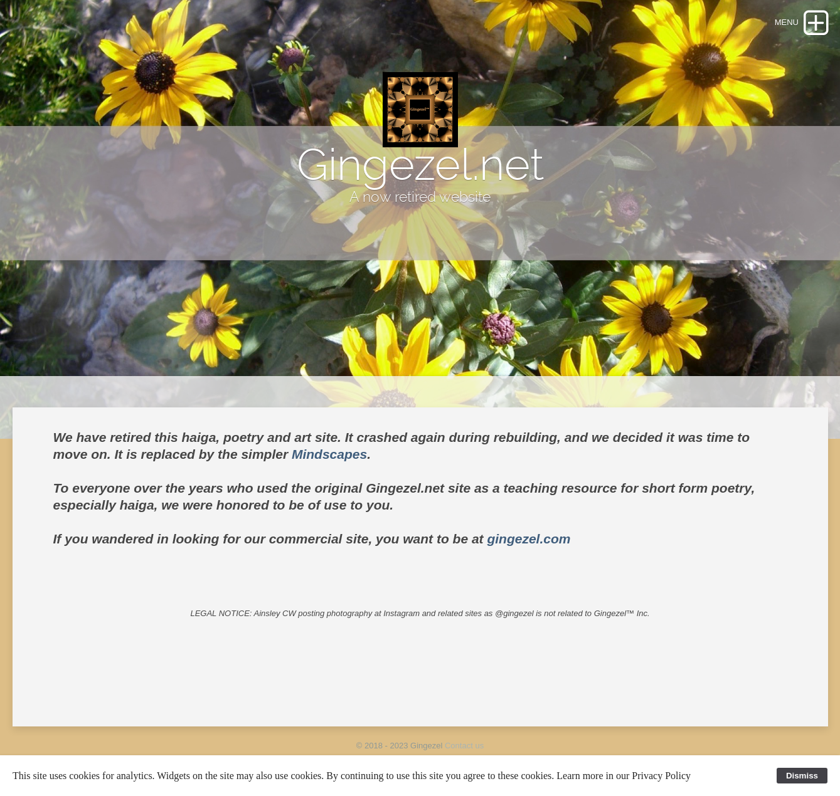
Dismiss (802, 775)
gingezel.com (528, 539)
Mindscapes (329, 454)
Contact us (464, 745)
